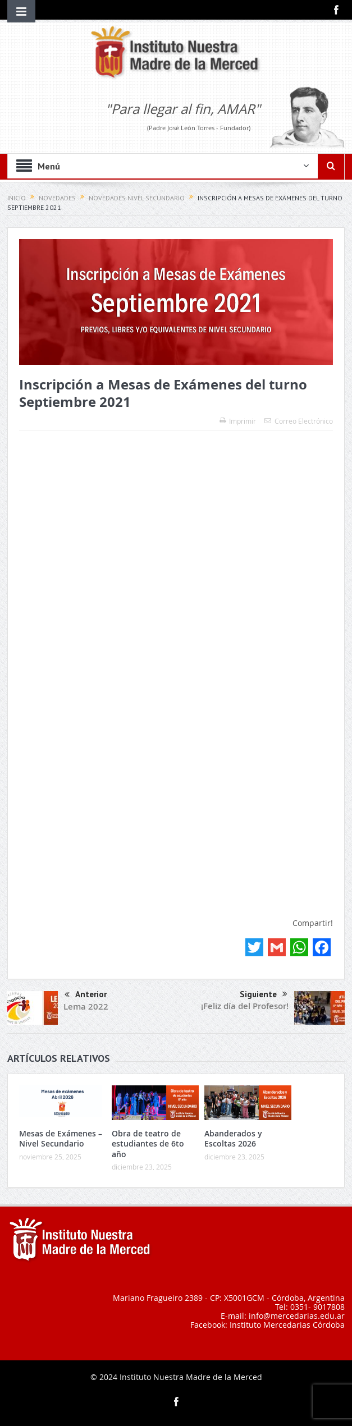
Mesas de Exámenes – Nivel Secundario (60, 1138)
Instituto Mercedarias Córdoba (287, 1324)
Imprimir (238, 420)
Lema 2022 (85, 1006)
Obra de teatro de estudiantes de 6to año (148, 1143)
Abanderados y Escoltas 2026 (233, 1138)
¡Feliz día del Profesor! (245, 1006)
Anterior (86, 995)
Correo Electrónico (298, 420)
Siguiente (263, 994)
